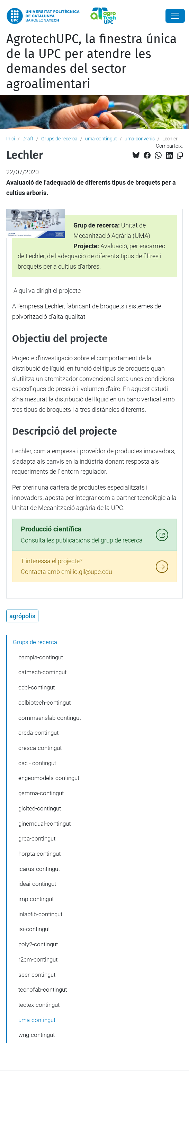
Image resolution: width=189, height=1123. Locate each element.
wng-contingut (36, 1034)
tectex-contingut (39, 1004)
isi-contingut (34, 929)
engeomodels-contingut (48, 777)
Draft (28, 138)
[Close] (175, 16)
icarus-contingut (39, 868)
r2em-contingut (37, 959)
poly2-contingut (38, 944)
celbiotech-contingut (44, 702)
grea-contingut (36, 838)
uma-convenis (140, 138)
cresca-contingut (40, 747)
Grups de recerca (59, 138)
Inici (10, 138)
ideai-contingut (37, 883)
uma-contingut (101, 138)
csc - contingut (37, 763)
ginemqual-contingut (44, 823)
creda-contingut (38, 732)
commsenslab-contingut (49, 717)
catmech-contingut (42, 672)
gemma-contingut (41, 793)
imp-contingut (36, 898)
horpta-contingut (39, 853)
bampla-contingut (40, 657)
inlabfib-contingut (40, 914)
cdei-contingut (36, 687)
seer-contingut (36, 974)
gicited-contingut (39, 808)
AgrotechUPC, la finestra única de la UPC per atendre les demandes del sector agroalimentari (91, 61)
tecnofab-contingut (42, 989)
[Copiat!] (180, 155)
